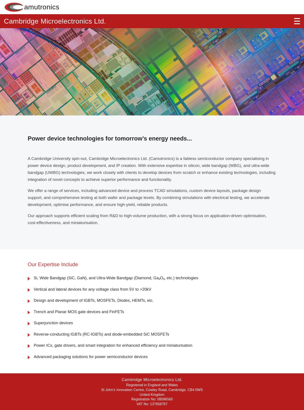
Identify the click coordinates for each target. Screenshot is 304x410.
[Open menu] (297, 21)
